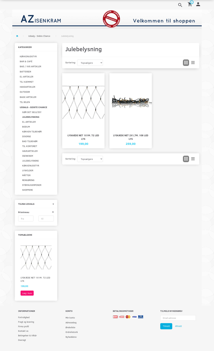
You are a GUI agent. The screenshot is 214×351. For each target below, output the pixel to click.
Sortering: (70, 62)
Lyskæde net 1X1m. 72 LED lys (35, 279)
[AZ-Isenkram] (107, 19)
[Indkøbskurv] (190, 4)
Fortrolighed (23, 317)
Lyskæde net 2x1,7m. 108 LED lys (130, 136)
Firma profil (23, 326)
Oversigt (22, 340)
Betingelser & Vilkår (27, 335)
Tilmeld (166, 326)
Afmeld (178, 326)
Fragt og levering (26, 321)
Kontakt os (23, 330)
